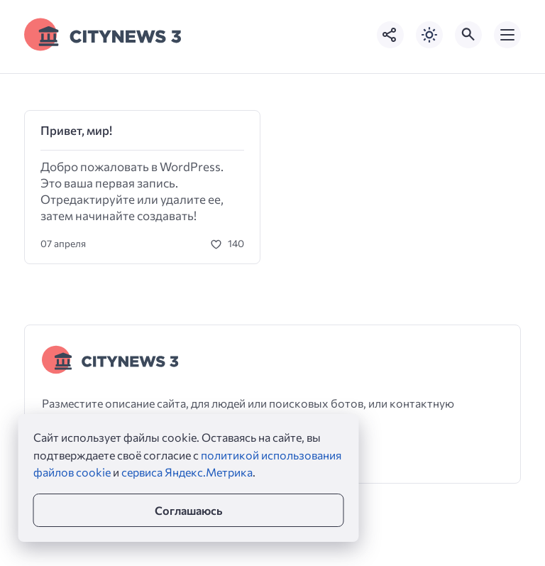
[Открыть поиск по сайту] (468, 34)
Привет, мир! (76, 130)
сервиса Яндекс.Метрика (187, 472)
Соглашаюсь (188, 510)
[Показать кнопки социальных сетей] (390, 34)
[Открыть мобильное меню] (507, 34)
